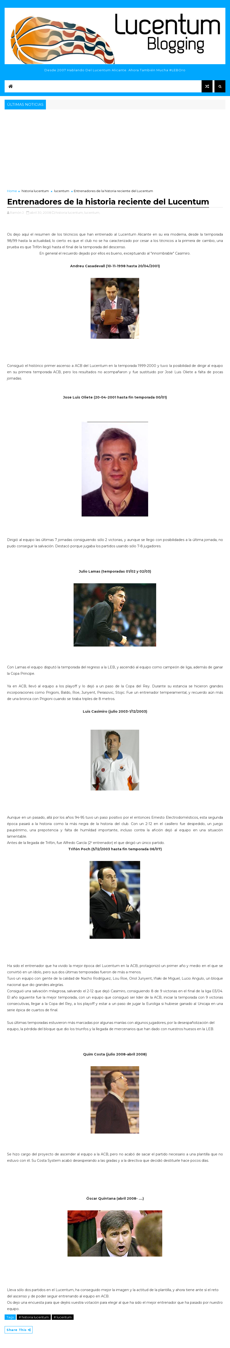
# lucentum (63, 1317)
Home (12, 191)
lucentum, (92, 212)
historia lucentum (35, 191)
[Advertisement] (115, 147)
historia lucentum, (70, 212)
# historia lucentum (34, 1317)
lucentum (61, 191)
